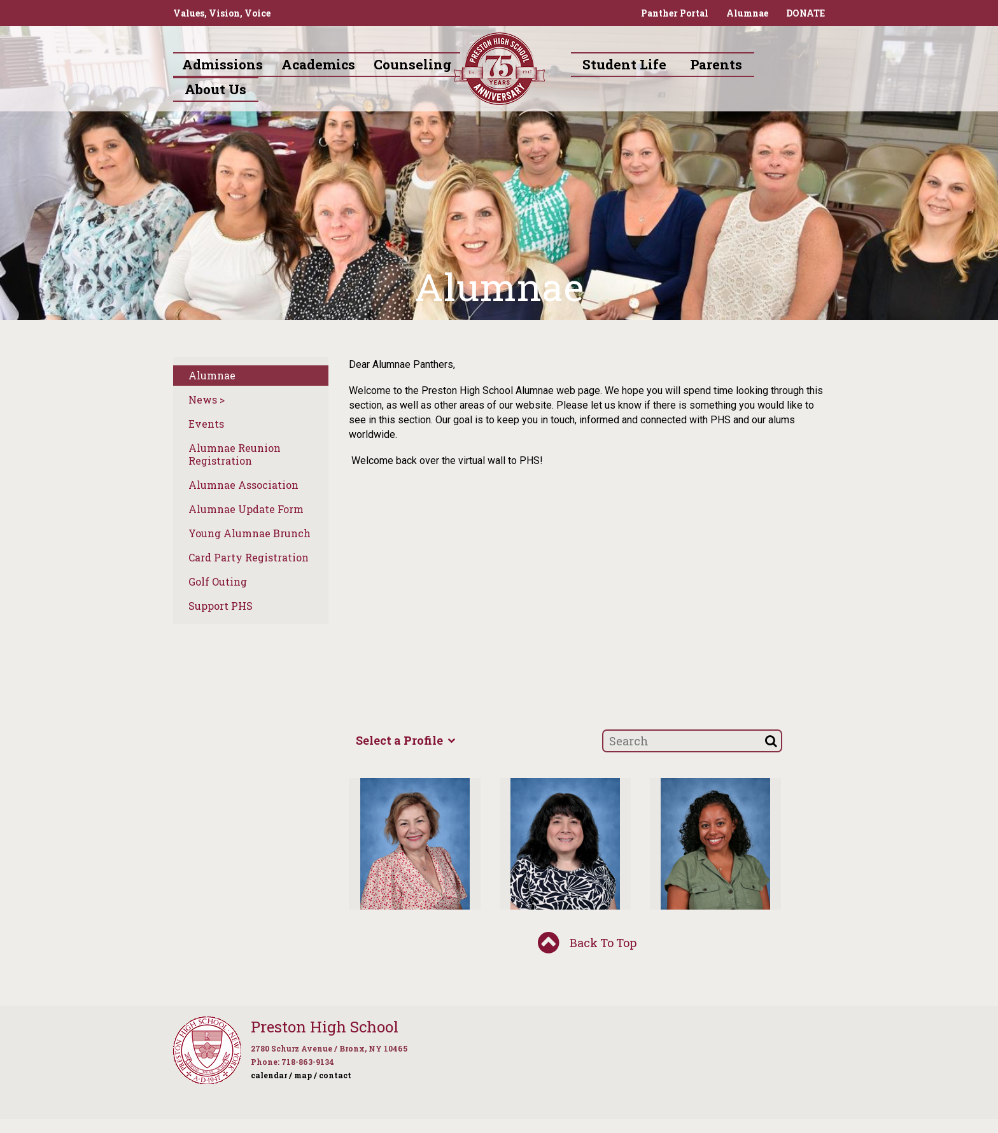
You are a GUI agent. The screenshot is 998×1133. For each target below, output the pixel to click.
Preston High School (324, 1027)
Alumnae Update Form (246, 509)
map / (305, 1075)
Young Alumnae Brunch (249, 533)
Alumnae (747, 13)
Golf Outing (217, 581)
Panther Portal (674, 13)
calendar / (271, 1075)
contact (335, 1075)
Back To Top (587, 944)
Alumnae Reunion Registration (234, 454)
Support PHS (220, 605)
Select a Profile (405, 740)
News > (206, 399)
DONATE (805, 13)
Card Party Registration (248, 557)
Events (206, 423)
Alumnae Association (243, 484)
